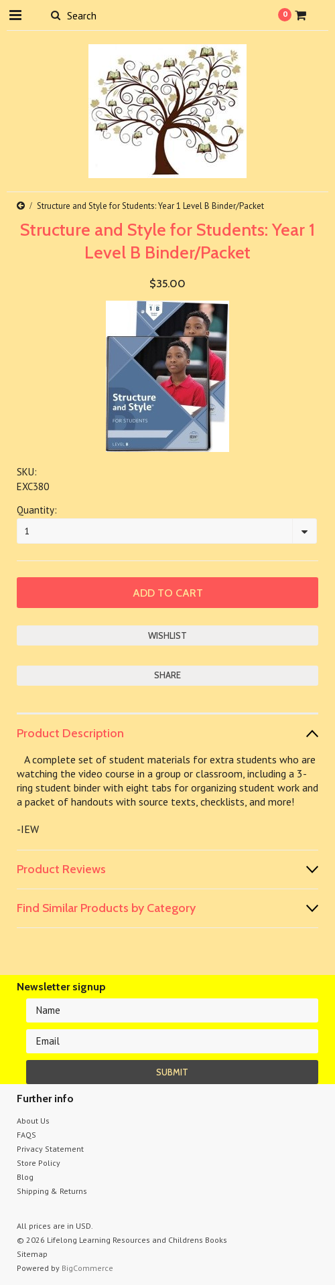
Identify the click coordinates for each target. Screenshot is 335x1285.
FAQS (26, 1135)
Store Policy (38, 1163)
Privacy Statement (50, 1149)
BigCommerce (87, 1268)
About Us (33, 1121)
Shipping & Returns (52, 1191)
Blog (25, 1177)
